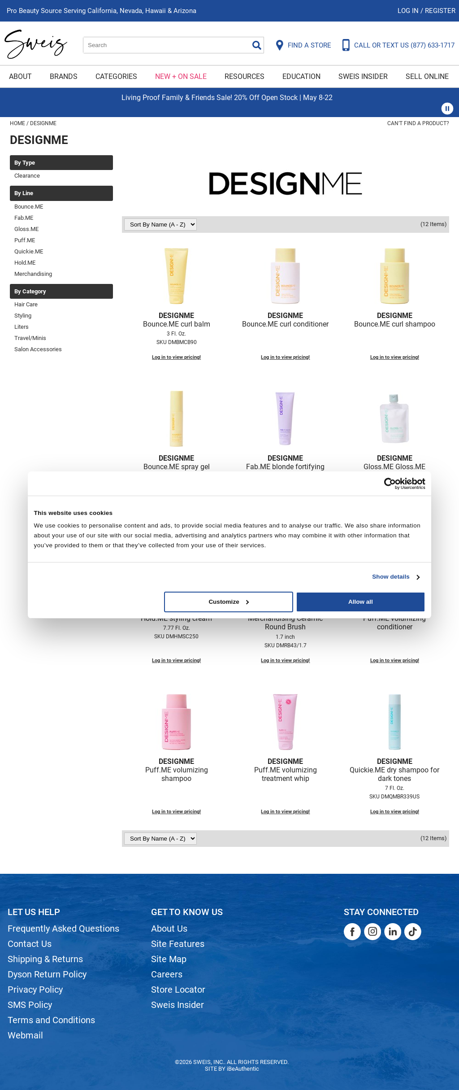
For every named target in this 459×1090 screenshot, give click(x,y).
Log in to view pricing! (176, 357)
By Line (23, 193)
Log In (409, 11)
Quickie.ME (28, 251)
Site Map (168, 959)
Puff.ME (24, 240)
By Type (24, 163)
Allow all (360, 601)
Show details (391, 576)
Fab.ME (23, 217)
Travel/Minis (30, 338)
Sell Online (427, 76)
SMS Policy (30, 1004)
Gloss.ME (26, 229)
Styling (22, 315)
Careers (166, 974)
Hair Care (26, 304)
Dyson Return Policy (47, 974)
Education (301, 76)
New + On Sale (181, 76)
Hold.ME (24, 262)
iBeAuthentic (243, 1068)
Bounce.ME (28, 206)
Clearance (27, 175)
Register (440, 11)
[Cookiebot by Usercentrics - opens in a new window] (386, 483)
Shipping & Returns (45, 959)
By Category (30, 291)
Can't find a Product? (418, 123)
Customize (228, 601)
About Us (169, 928)
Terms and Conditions (51, 1020)
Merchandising (33, 273)
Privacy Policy (35, 989)
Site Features (177, 943)
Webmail (25, 1035)
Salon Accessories (38, 349)
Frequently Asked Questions (63, 928)
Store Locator (178, 989)
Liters (21, 326)
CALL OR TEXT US (404, 45)
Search (256, 45)
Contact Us (30, 943)
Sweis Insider (363, 76)
